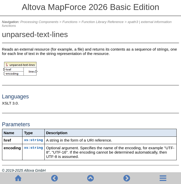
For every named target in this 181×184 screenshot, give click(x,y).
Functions (69, 22)
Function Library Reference (102, 22)
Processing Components (39, 22)
